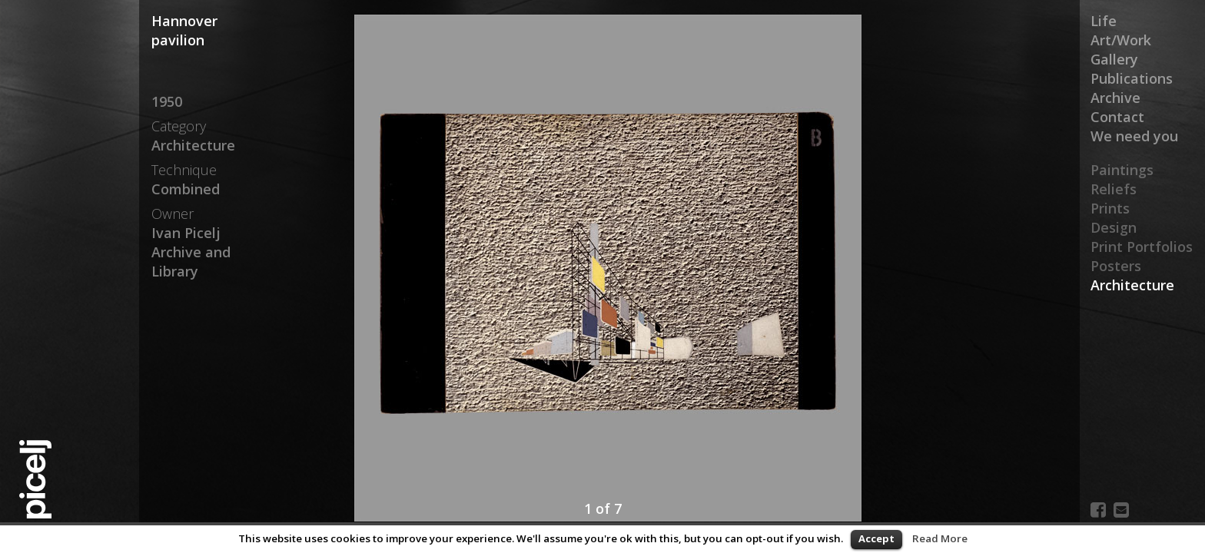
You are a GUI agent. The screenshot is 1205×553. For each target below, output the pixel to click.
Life (1103, 21)
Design (1113, 227)
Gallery (1114, 59)
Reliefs (1113, 189)
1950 (166, 101)
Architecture (1132, 285)
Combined (185, 189)
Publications (1131, 78)
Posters (1115, 266)
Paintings (1122, 170)
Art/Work (1120, 40)
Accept (876, 538)
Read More (940, 538)
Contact (1117, 117)
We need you (1134, 136)
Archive (1115, 97)
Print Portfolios (1141, 246)
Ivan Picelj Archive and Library (191, 252)
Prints (1110, 208)
